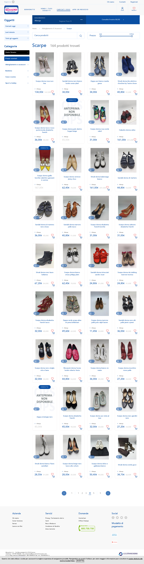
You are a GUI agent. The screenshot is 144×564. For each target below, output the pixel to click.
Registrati (134, 2)
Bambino (17, 71)
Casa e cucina (17, 77)
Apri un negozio (80, 9)
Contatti (122, 2)
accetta (80, 561)
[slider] (100, 36)
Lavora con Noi (17, 526)
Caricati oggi (63, 9)
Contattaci (82, 518)
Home (34, 28)
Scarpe (69, 28)
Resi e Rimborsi (50, 523)
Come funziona (17, 521)
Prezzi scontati (17, 58)
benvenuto (29, 9)
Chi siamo (110, 2)
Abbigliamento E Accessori (52, 28)
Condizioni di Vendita (52, 526)
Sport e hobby (17, 83)
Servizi (14, 523)
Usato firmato (17, 52)
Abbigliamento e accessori (17, 64)
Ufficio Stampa (84, 521)
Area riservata (50, 529)
